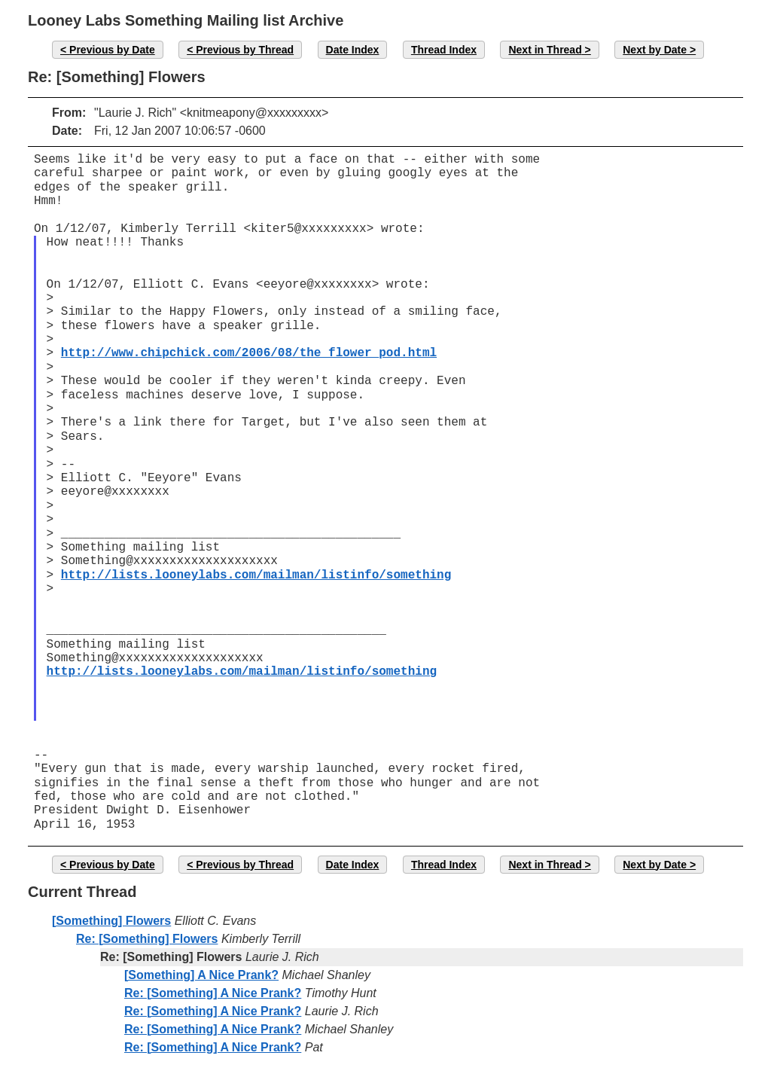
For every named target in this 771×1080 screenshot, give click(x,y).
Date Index (352, 50)
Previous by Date (112, 50)
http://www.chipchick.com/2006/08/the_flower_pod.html (249, 353)
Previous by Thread (245, 50)
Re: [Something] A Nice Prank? (212, 993)
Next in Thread (544, 50)
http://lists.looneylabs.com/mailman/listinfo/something (256, 575)
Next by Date (655, 50)
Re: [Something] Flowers (147, 938)
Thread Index (444, 50)
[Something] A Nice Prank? (201, 975)
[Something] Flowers (111, 920)
